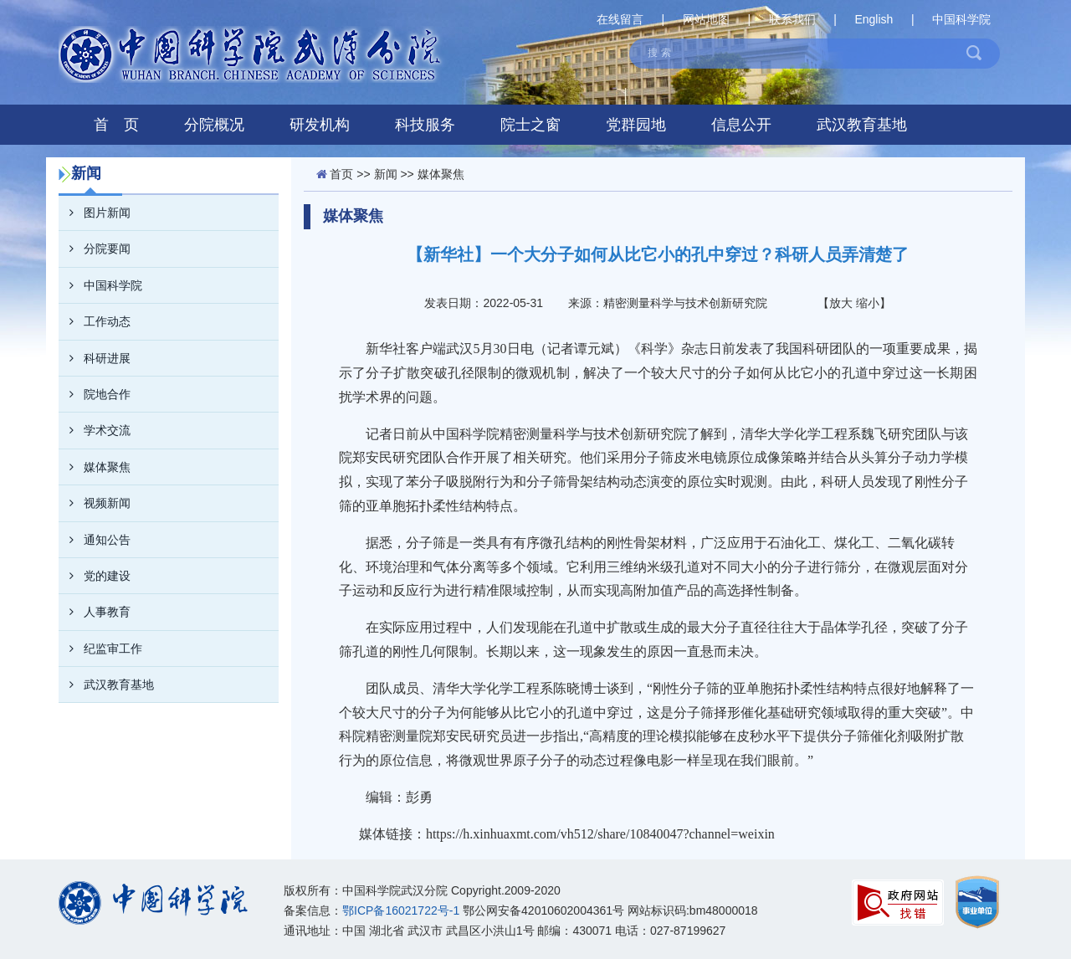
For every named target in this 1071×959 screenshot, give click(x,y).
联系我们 (792, 19)
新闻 (385, 174)
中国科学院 (961, 19)
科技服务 (425, 124)
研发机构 (320, 124)
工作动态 (95, 321)
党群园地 (636, 124)
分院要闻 (95, 248)
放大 (841, 303)
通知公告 (95, 539)
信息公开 (741, 124)
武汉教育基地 (862, 124)
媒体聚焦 (95, 467)
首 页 (116, 124)
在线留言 (620, 19)
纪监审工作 (100, 648)
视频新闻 (95, 503)
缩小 (867, 303)
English (873, 19)
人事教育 (95, 611)
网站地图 (706, 19)
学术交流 (95, 430)
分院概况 (214, 124)
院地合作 (95, 394)
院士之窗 (530, 124)
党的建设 (95, 575)
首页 (341, 174)
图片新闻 (95, 212)
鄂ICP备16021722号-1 (400, 910)
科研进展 (95, 358)
